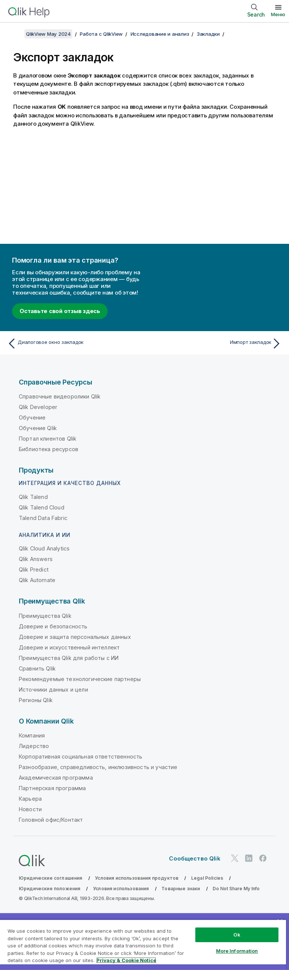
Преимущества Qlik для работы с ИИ (69, 658)
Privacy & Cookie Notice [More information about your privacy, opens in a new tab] (126, 960)
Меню (278, 14)
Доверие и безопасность (53, 626)
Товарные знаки (180, 888)
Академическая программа (56, 777)
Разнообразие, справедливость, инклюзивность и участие (98, 767)
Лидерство (34, 746)
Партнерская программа (52, 788)
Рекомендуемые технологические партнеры (80, 679)
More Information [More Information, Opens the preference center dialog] (237, 951)
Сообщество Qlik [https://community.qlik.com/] (194, 858)
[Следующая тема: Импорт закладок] (215, 343)
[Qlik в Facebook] (263, 858)
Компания (32, 735)
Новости (30, 809)
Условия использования (121, 888)
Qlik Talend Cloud (41, 507)
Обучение (32, 417)
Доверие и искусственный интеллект (69, 647)
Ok (236, 935)
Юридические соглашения (50, 878)
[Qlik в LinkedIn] (248, 858)
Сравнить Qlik (37, 668)
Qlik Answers (36, 559)
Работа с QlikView (101, 34)
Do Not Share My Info (236, 888)
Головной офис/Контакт (51, 819)
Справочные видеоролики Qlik (59, 396)
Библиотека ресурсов (48, 449)
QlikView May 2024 (48, 34)
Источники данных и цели (53, 689)
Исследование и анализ (160, 34)
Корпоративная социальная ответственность (80, 756)
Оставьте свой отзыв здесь (60, 311)
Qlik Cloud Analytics (44, 548)
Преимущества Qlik (45, 616)
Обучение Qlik (38, 428)
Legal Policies (207, 878)
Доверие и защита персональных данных (75, 637)
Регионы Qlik (36, 700)
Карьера (30, 798)
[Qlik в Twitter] (234, 858)
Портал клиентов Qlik (47, 438)
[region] (143, 944)
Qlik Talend (33, 497)
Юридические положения (49, 888)
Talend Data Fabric (43, 518)
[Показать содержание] (15, 34)
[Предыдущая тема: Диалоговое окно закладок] (74, 343)
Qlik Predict (34, 569)
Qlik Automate (37, 580)
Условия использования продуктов (136, 878)
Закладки (208, 34)
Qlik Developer (38, 407)
